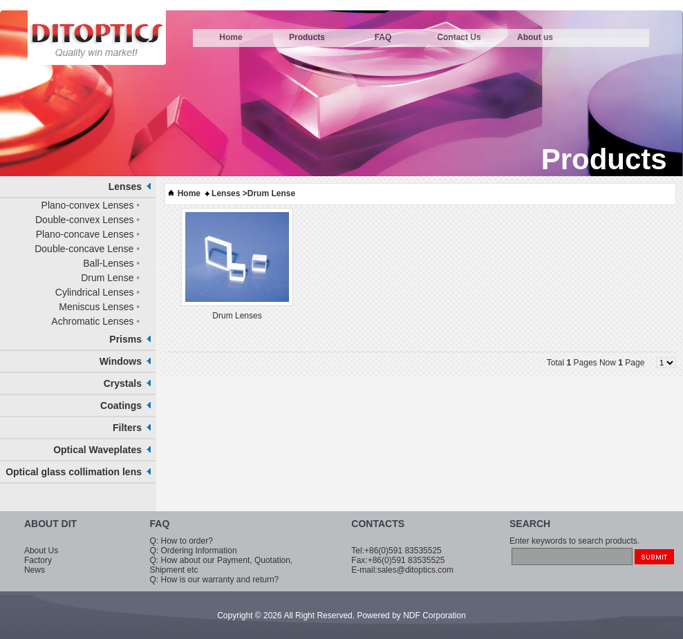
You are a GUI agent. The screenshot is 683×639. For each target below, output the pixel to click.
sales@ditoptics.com (415, 570)
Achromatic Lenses (92, 321)
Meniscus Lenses (96, 306)
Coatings (121, 405)
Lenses (125, 186)
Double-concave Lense (84, 248)
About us (535, 37)
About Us (41, 550)
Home (230, 37)
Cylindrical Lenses (94, 292)
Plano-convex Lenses (87, 205)
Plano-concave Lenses (85, 234)
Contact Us (458, 37)
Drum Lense (107, 277)
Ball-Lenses (108, 263)
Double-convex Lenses (84, 219)
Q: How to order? (181, 541)
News (34, 570)
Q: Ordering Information (193, 550)
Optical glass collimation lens (74, 471)
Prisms (125, 339)
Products (307, 37)
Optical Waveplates (97, 449)
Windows (121, 361)
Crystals (123, 383)
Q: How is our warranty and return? (214, 579)
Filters (127, 427)
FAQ (383, 37)
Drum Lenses (236, 316)
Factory (38, 560)
